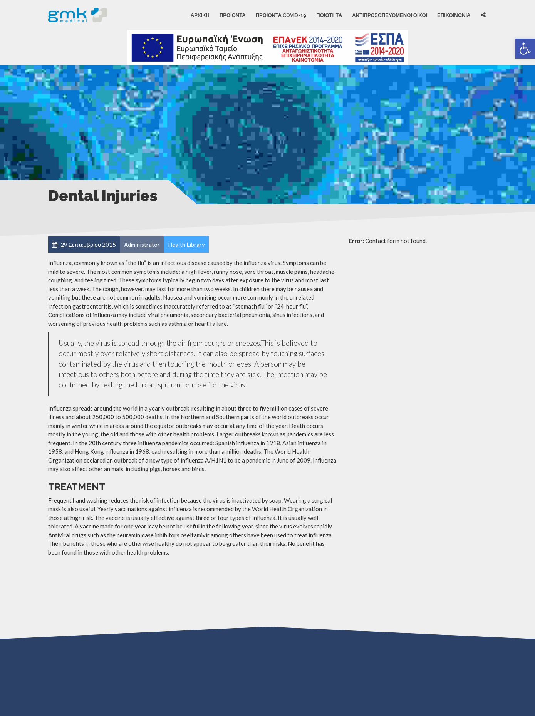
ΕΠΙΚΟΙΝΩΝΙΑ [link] (453, 15)
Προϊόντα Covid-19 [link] (281, 15)
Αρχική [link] (200, 15)
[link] (525, 49)
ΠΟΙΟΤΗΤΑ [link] (329, 15)
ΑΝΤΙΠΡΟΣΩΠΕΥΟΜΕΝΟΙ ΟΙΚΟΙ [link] (389, 15)
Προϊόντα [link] (233, 15)
